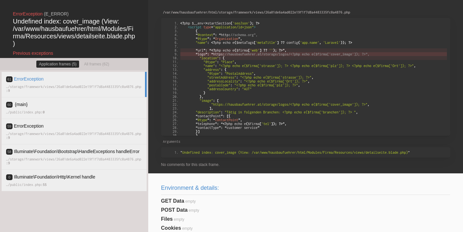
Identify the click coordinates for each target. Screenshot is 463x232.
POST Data (174, 210)
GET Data (172, 201)
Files (167, 219)
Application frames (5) (58, 64)
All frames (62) (96, 64)
